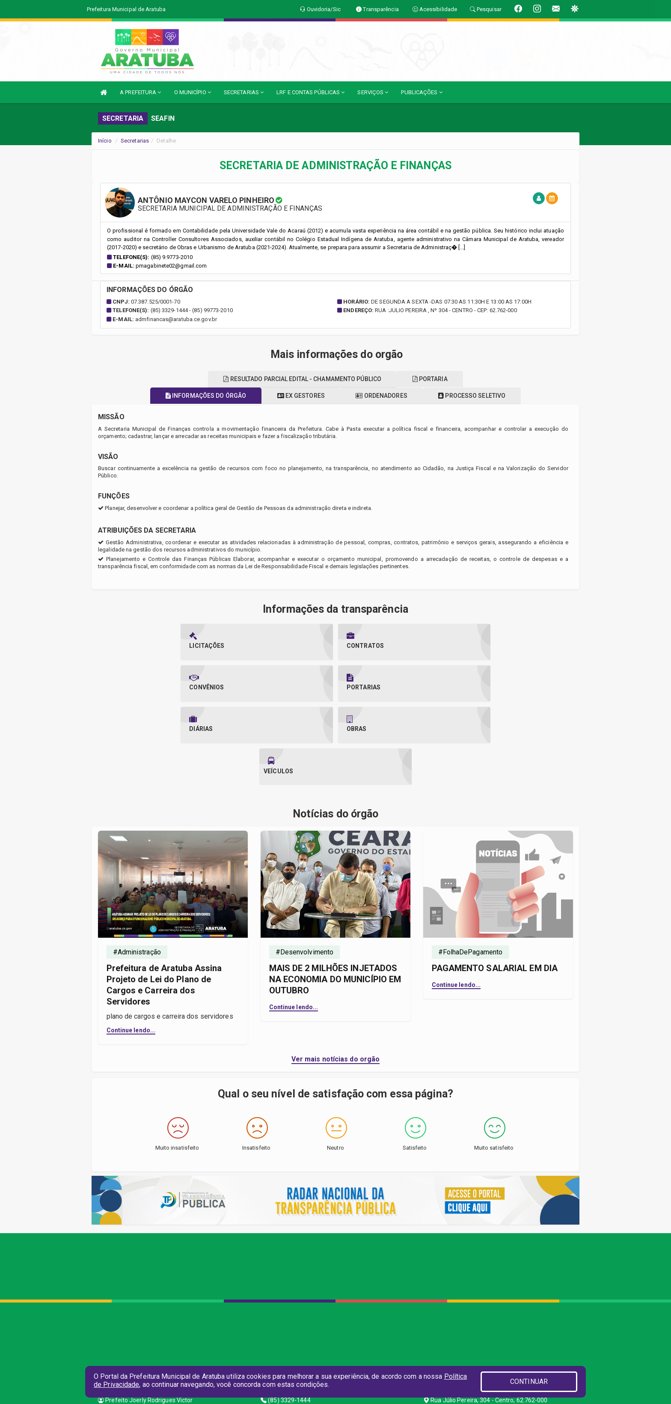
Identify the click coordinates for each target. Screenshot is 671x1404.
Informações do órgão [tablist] (198, 395)
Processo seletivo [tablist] (479, 395)
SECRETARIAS (244, 92)
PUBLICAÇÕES (421, 92)
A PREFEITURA (140, 92)
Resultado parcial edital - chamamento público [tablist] (300, 379)
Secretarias (135, 140)
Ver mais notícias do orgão (335, 976)
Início (105, 140)
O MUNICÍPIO (192, 92)
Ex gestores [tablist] (298, 395)
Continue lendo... (131, 947)
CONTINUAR (529, 1381)
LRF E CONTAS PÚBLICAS (310, 92)
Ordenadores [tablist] (384, 395)
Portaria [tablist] (432, 379)
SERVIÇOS (372, 92)
